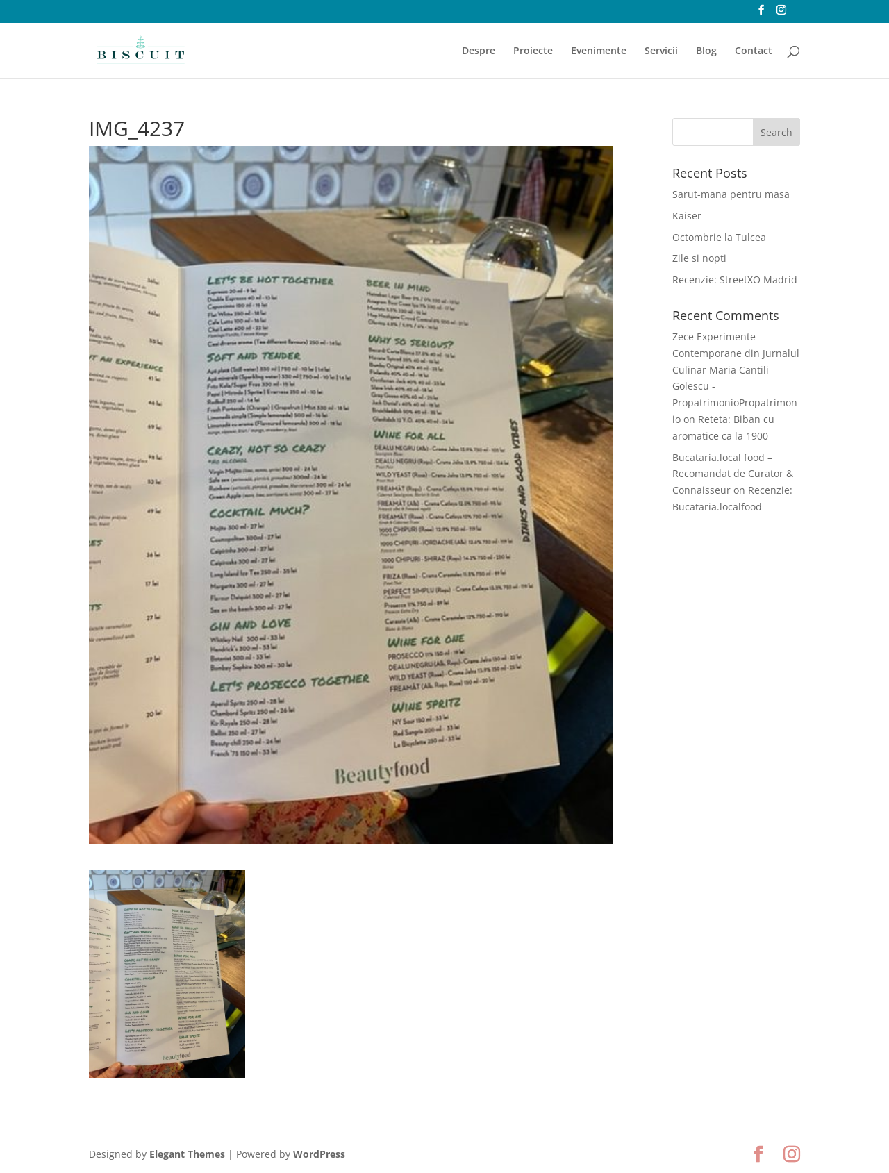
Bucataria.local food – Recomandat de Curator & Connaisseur (732, 474)
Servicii (661, 51)
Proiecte (533, 51)
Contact (753, 51)
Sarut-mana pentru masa (731, 194)
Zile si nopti (699, 258)
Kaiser (686, 215)
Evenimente (598, 51)
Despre (478, 51)
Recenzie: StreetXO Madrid (734, 279)
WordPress (319, 1153)
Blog (706, 51)
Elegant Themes (187, 1153)
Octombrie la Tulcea (719, 237)
